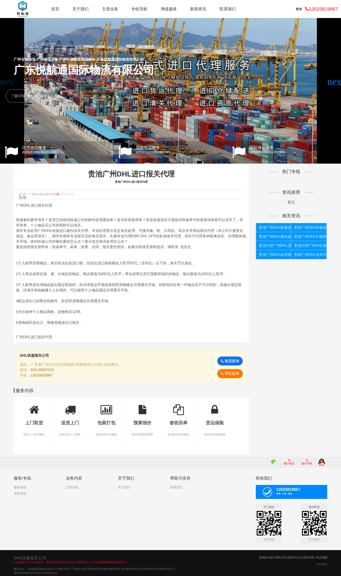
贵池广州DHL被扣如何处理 (275, 236)
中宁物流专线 (61, 568)
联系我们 (228, 9)
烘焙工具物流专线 (47, 572)
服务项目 (20, 487)
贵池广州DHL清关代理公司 (310, 254)
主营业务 (110, 9)
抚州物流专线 (129, 568)
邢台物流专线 (146, 568)
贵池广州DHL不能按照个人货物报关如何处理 (310, 236)
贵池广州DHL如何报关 (275, 254)
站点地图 (321, 557)
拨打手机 (307, 462)
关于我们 (80, 9)
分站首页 (321, 563)
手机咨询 (230, 373)
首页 (55, 9)
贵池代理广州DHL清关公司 (275, 245)
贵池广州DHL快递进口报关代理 (275, 227)
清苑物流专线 (95, 568)
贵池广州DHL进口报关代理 (131, 174)
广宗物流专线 (78, 568)
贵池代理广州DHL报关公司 (310, 245)
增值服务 (169, 9)
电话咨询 (230, 361)
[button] (336, 82)
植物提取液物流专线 (40, 568)
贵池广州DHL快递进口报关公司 (310, 227)
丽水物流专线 (112, 568)
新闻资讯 (198, 9)
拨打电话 (289, 462)
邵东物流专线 (163, 568)
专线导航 (139, 9)
